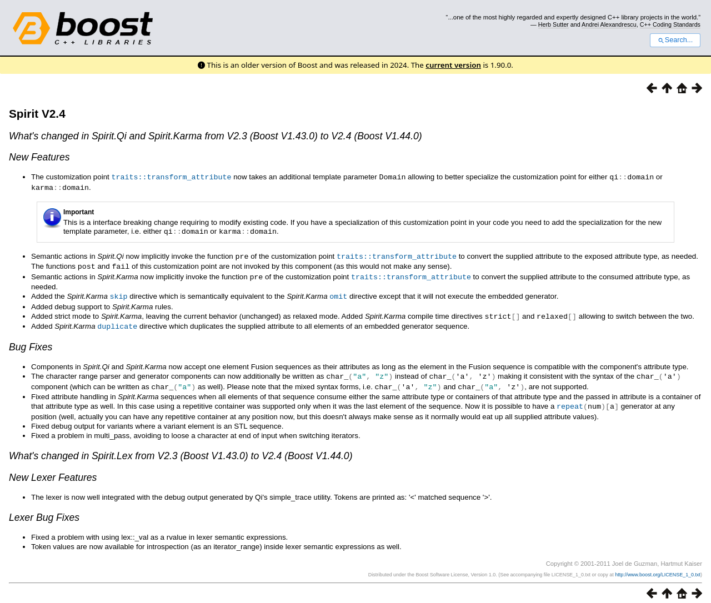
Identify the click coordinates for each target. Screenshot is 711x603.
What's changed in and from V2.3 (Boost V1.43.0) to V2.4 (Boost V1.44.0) (215, 136)
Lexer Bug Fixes (44, 510)
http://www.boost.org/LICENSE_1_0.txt (657, 568)
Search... (675, 40)
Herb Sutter (553, 24)
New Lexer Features (53, 470)
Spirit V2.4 (37, 113)
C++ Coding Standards (670, 24)
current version (453, 65)
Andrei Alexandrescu (609, 24)
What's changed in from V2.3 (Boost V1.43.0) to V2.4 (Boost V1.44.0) (181, 449)
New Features (39, 157)
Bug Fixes (30, 342)
